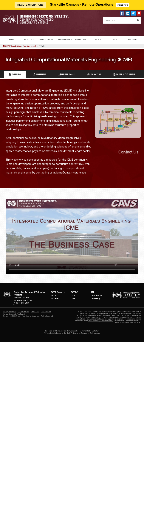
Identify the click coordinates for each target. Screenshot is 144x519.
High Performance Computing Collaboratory (83, 333)
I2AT (73, 298)
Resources (132, 39)
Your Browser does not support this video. (72, 236)
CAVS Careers (58, 292)
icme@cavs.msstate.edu (71, 172)
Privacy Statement (9, 312)
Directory (95, 298)
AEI (92, 292)
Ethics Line (35, 312)
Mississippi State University (12, 23)
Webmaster (73, 331)
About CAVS (28, 39)
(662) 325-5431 (22, 303)
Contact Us (96, 295)
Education (94, 74)
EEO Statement (23, 312)
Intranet (55, 298)
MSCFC (115, 39)
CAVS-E (74, 292)
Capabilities (80, 39)
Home (11, 39)
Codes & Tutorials (124, 74)
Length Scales (66, 74)
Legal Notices (46, 312)
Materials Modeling (30, 46)
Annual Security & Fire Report (14, 314)
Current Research (64, 39)
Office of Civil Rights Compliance (100, 321)
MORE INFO (123, 4)
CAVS (7, 46)
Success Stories (46, 39)
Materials (39, 74)
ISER (73, 295)
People (98, 39)
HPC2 (53, 295)
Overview (15, 74)
